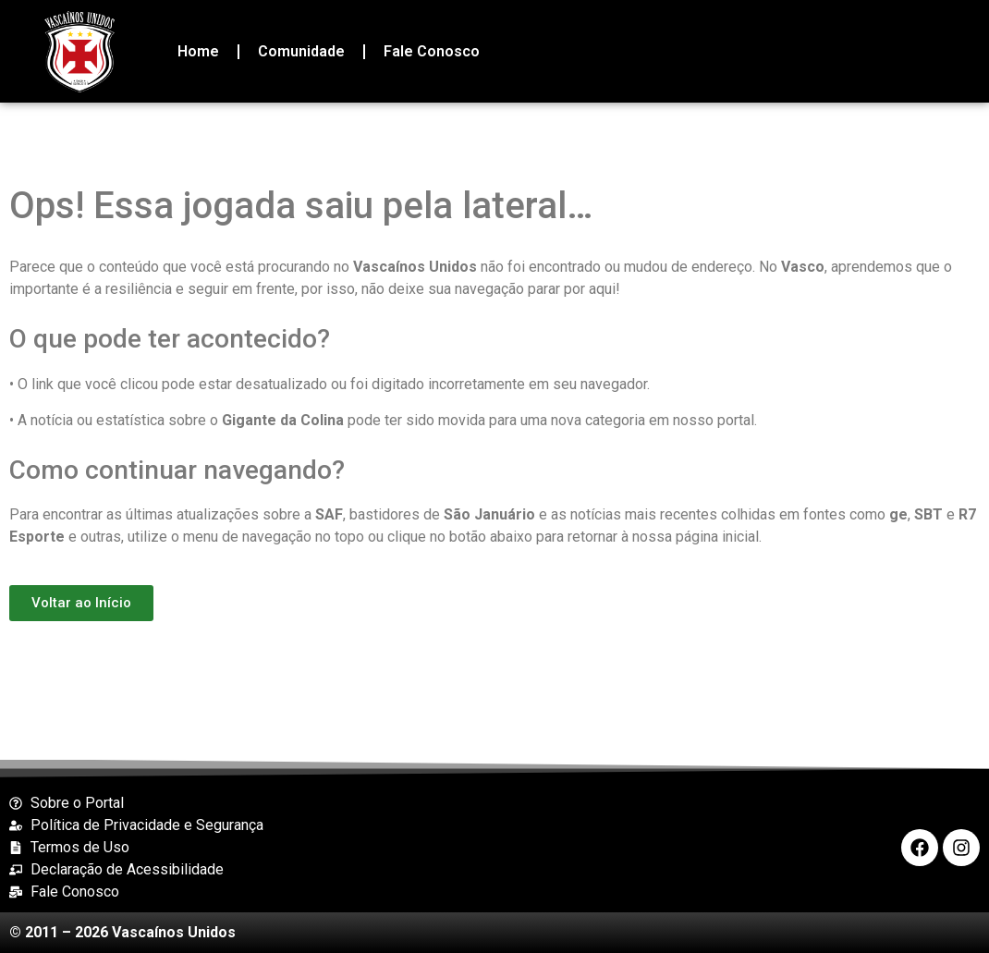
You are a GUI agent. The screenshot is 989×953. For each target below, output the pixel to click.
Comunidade (301, 51)
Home (198, 51)
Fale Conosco (432, 51)
